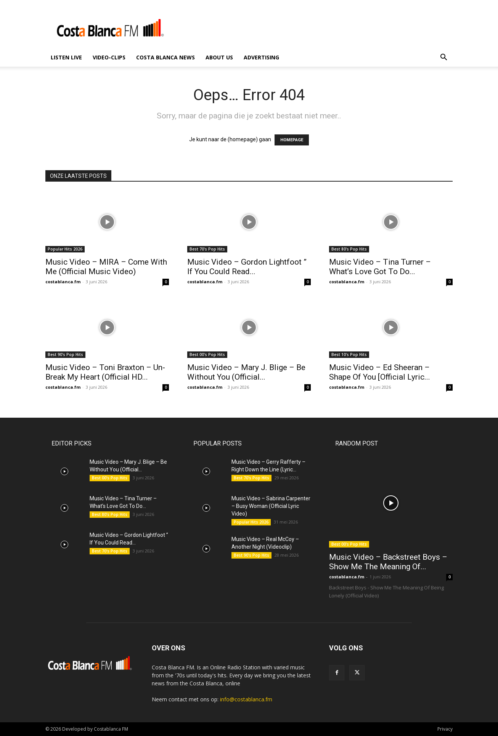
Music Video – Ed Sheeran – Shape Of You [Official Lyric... (379, 372)
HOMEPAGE (291, 139)
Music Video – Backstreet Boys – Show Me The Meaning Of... (388, 561)
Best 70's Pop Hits (207, 249)
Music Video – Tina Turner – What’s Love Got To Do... (380, 266)
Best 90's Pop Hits (65, 354)
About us (219, 57)
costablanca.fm (62, 281)
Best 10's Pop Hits (349, 354)
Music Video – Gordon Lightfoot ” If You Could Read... (247, 266)
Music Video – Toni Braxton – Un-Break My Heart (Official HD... (105, 372)
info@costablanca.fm (246, 699)
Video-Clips (109, 57)
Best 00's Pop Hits (207, 354)
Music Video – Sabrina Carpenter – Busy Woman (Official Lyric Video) (270, 506)
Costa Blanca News (165, 57)
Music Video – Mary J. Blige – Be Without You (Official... (246, 372)
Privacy (445, 729)
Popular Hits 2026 (65, 249)
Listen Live (66, 57)
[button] (443, 58)
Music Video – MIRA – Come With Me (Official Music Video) (106, 266)
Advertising (261, 57)
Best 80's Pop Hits (349, 249)
